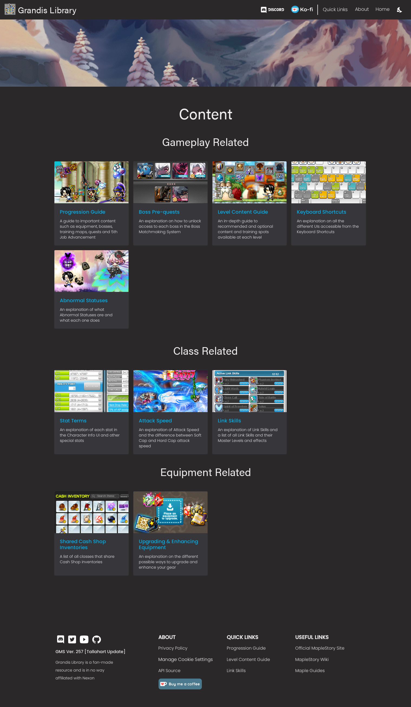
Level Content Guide (248, 659)
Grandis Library (40, 10)
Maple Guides (310, 670)
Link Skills (236, 670)
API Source (169, 670)
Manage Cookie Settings (185, 659)
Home (383, 9)
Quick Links (335, 9)
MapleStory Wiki (312, 659)
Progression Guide (246, 648)
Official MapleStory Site (319, 648)
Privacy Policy (173, 648)
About (362, 9)
